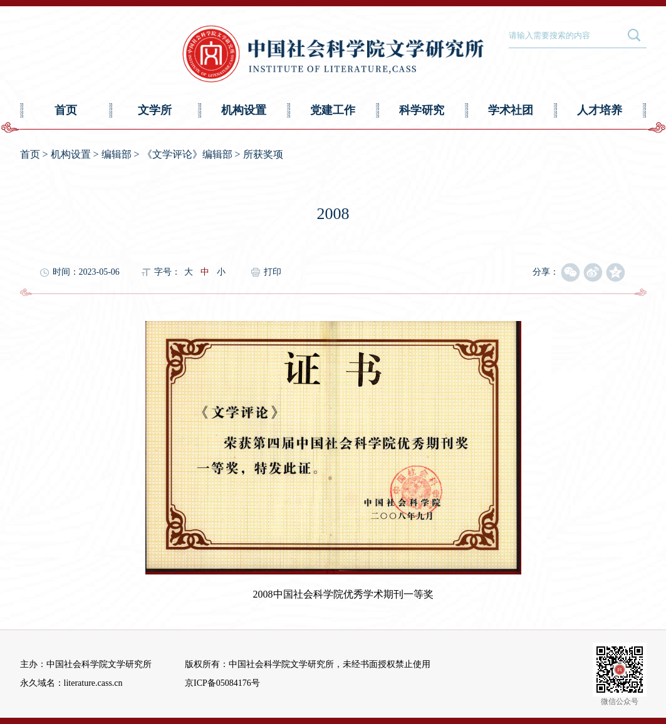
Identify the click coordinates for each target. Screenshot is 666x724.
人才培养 (599, 110)
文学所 (155, 110)
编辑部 (116, 154)
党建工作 (332, 110)
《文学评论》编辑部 (187, 154)
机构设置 (243, 110)
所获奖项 (263, 154)
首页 (66, 110)
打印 (272, 272)
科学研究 (421, 110)
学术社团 (510, 110)
